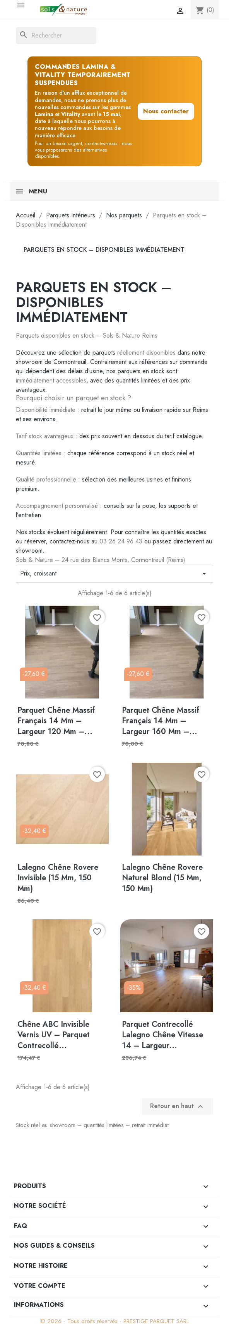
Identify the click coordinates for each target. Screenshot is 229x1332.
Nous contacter (166, 111)
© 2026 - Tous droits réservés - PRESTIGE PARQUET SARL (114, 1321)
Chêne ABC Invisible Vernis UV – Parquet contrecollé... (53, 1035)
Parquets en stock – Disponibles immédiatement (104, 249)
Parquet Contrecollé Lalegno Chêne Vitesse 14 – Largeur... (162, 1035)
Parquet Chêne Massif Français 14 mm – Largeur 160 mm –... (160, 721)
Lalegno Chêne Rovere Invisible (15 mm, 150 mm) (57, 878)
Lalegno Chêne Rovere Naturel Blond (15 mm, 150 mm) (162, 878)
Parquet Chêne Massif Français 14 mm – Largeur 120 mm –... (56, 721)
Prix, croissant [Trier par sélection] (114, 573)
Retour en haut (177, 1106)
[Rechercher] (56, 35)
